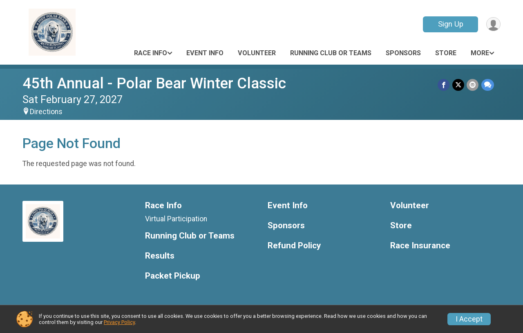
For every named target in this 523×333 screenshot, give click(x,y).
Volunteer (257, 53)
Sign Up (450, 24)
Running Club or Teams (330, 53)
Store (445, 53)
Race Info (150, 53)
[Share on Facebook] (444, 85)
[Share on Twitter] (459, 85)
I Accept (469, 319)
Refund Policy (294, 245)
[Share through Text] (487, 85)
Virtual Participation (176, 219)
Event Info (205, 53)
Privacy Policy (119, 322)
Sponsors (403, 53)
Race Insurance (420, 245)
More (480, 53)
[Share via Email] (473, 85)
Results (159, 256)
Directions (46, 112)
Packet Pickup (172, 276)
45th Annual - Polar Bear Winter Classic (154, 83)
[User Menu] (493, 24)
